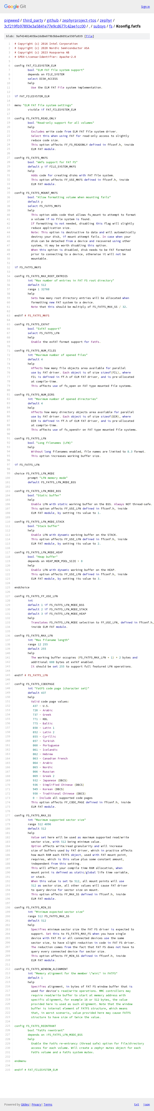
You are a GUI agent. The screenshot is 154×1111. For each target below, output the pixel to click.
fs (110, 26)
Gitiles (25, 1104)
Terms (48, 1104)
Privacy (36, 1104)
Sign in (145, 7)
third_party (33, 20)
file (89, 36)
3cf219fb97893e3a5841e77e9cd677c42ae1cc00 (45, 26)
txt (136, 1104)
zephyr (106, 20)
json (146, 1104)
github (53, 20)
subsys (99, 26)
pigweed (11, 20)
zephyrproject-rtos (79, 20)
